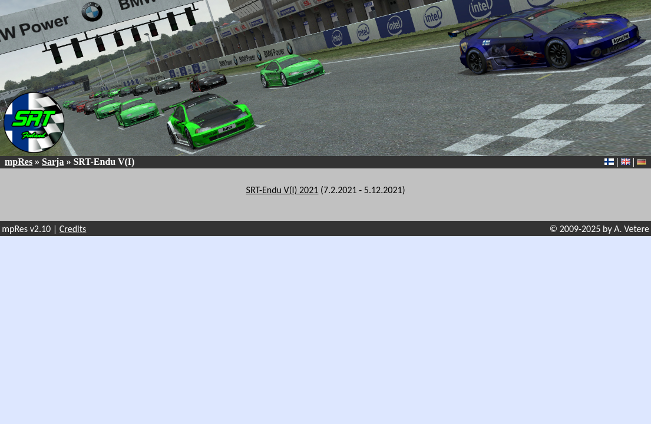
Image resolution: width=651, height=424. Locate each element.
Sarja (53, 162)
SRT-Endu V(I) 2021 (282, 190)
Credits (73, 228)
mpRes (18, 162)
